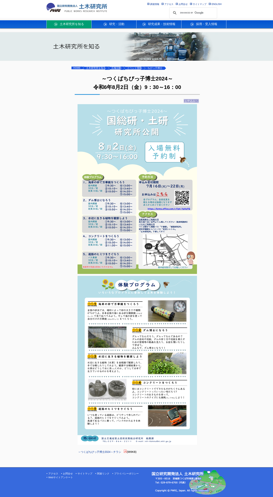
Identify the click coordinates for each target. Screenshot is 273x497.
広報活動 (116, 68)
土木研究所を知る (96, 68)
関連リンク (103, 473)
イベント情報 (134, 68)
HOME (77, 68)
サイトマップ (85, 473)
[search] (192, 13)
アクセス (53, 473)
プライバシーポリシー (126, 473)
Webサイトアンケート (60, 477)
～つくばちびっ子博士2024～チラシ (99, 451)
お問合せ (68, 473)
